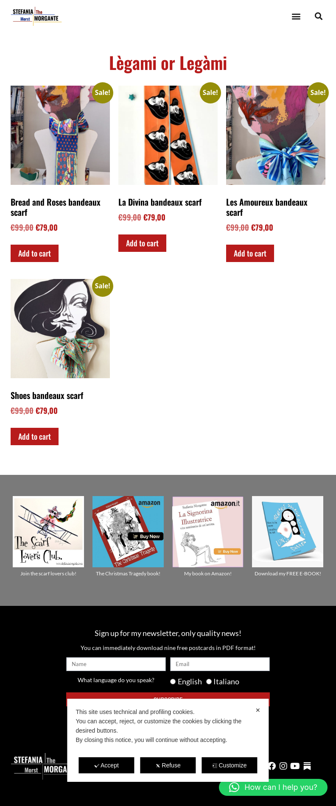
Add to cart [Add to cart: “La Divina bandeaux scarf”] (142, 242)
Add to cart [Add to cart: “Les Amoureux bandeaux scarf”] (250, 253)
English (190, 681)
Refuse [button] (167, 765)
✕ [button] (257, 710)
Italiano (226, 681)
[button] (296, 16)
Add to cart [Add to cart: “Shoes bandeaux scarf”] (34, 436)
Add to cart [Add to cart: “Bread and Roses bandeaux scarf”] (34, 253)
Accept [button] (106, 765)
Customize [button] (229, 765)
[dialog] (168, 740)
